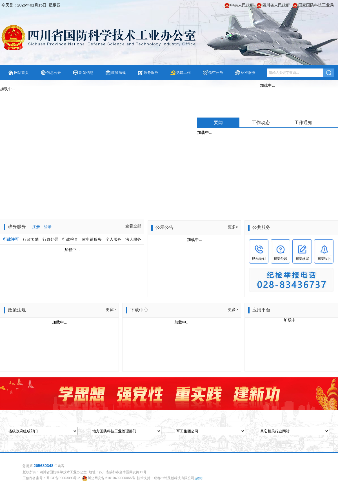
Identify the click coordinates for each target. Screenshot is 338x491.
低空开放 (215, 72)
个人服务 (113, 239)
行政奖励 (31, 239)
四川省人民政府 (276, 5)
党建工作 (183, 72)
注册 (36, 226)
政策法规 (118, 72)
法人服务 (133, 239)
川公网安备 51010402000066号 (111, 478)
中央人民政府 (242, 5)
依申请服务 (92, 239)
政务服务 (151, 72)
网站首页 (21, 72)
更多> (233, 227)
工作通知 (303, 122)
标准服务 (248, 72)
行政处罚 (50, 239)
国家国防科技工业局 (316, 5)
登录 (48, 226)
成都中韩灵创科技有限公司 (174, 478)
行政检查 (70, 239)
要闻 (218, 122)
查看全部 (133, 226)
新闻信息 (86, 72)
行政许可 (11, 239)
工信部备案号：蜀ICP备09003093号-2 (51, 478)
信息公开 (53, 72)
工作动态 (261, 122)
